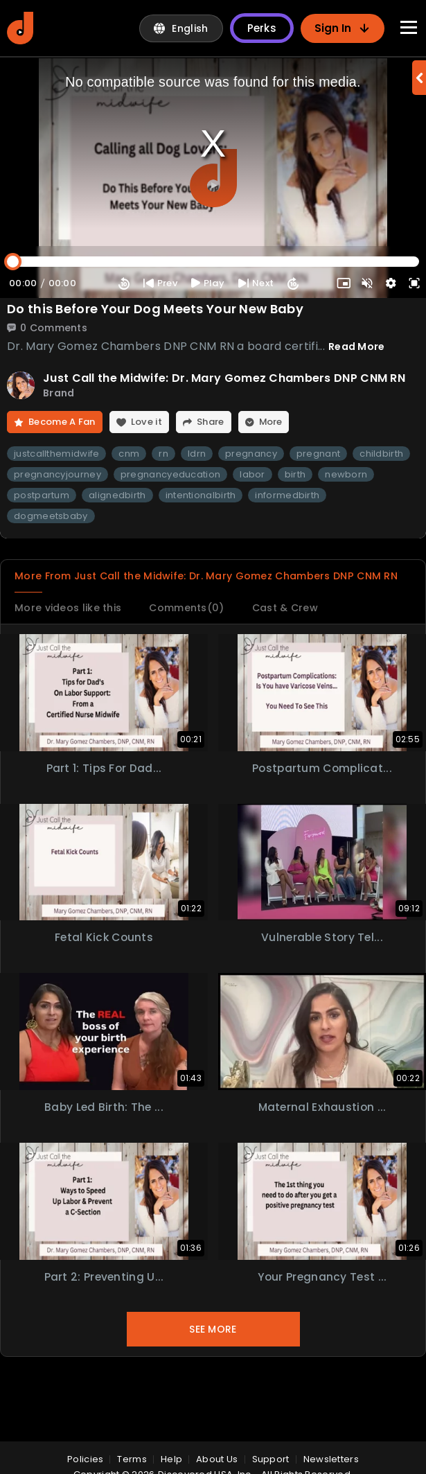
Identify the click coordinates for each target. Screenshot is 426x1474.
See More (212, 1352)
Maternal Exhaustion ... (322, 1129)
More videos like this (73, 628)
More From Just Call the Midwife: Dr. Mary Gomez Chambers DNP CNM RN (201, 586)
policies (85, 1459)
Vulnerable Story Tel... (322, 960)
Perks (262, 28)
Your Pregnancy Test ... (322, 1299)
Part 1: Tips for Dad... (104, 790)
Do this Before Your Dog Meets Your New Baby (155, 309)
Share (218, 423)
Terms (132, 1459)
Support (271, 1459)
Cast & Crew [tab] (309, 628)
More (281, 423)
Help (171, 1459)
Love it (150, 423)
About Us (217, 1459)
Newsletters (331, 1459)
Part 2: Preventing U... (104, 1299)
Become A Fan (59, 423)
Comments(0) (202, 628)
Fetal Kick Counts (103, 960)
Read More (356, 346)
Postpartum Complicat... (322, 790)
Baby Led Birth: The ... (104, 1129)
